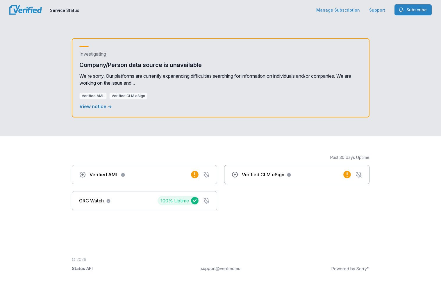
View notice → (95, 106)
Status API (82, 268)
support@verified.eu (220, 268)
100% (174, 201)
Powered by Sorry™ (350, 268)
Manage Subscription (338, 10)
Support (377, 10)
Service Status (64, 10)
